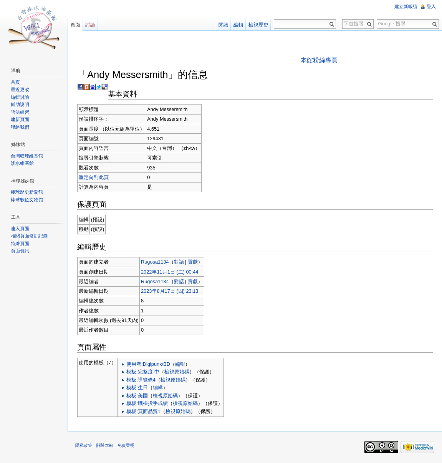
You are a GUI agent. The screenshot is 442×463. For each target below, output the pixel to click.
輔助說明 (20, 104)
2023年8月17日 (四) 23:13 (169, 291)
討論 (90, 25)
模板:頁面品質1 (143, 411)
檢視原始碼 (176, 372)
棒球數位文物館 (27, 199)
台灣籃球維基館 (27, 156)
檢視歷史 (258, 25)
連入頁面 (20, 228)
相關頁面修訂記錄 (29, 236)
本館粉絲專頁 (319, 60)
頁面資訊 (20, 251)
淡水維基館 (22, 163)
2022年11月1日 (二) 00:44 (169, 272)
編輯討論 (20, 97)
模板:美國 (137, 395)
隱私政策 (83, 445)
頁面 (75, 25)
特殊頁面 (20, 243)
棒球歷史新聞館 (27, 192)
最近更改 (20, 89)
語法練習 (20, 112)
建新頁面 (20, 119)
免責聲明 (126, 445)
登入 (431, 6)
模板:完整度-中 (142, 372)
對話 (179, 262)
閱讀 (223, 25)
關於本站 (104, 445)
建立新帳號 (405, 6)
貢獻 (193, 262)
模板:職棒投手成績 (147, 403)
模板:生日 (137, 387)
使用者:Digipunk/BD (148, 364)
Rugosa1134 (155, 262)
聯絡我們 (20, 127)
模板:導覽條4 (141, 380)
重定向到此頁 (94, 177)
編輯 (180, 364)
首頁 (15, 82)
